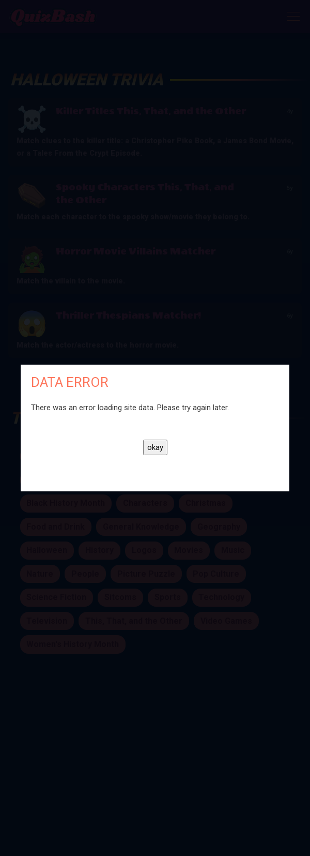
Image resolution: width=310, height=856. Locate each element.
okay (155, 447)
